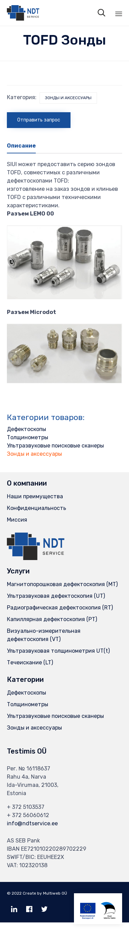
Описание (21, 145)
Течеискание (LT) (30, 662)
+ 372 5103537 (25, 807)
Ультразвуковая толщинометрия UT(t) (58, 651)
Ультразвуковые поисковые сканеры (55, 445)
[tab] (25, 146)
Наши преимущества (35, 496)
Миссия (17, 519)
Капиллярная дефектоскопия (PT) (52, 619)
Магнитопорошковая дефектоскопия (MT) (62, 584)
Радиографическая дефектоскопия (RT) (60, 607)
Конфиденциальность (36, 508)
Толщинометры (27, 437)
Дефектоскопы (26, 429)
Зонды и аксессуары (68, 97)
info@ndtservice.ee (32, 823)
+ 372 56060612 (28, 815)
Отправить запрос (38, 120)
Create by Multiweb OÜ (45, 893)
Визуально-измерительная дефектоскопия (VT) (43, 635)
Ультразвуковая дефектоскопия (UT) (56, 596)
